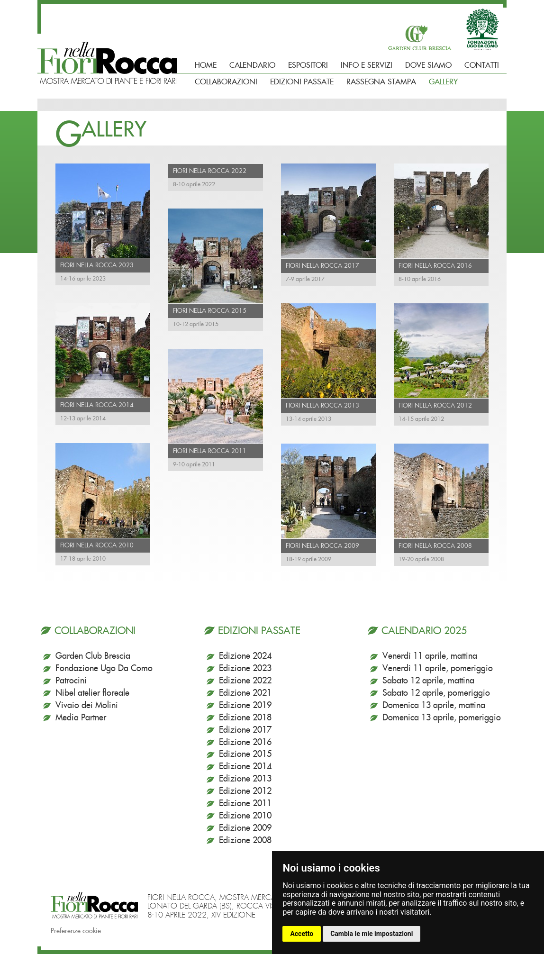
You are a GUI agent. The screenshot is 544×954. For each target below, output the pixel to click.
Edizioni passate (302, 82)
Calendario (252, 65)
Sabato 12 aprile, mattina (428, 681)
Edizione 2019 (245, 705)
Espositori (308, 65)
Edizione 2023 (245, 668)
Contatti (481, 65)
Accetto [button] (301, 933)
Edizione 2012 (245, 791)
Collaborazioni (226, 82)
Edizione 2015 (245, 754)
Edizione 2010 (245, 816)
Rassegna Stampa (381, 82)
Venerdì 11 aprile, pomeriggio (437, 668)
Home (206, 65)
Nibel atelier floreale (92, 693)
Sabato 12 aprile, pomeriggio (436, 693)
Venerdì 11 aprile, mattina (429, 656)
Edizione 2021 (245, 693)
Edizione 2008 (245, 840)
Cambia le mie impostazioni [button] (371, 933)
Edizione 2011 (245, 804)
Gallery (443, 82)
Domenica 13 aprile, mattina (433, 705)
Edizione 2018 (245, 718)
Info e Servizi (366, 65)
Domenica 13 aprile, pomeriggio (441, 718)
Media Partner (80, 718)
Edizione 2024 (245, 656)
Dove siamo (428, 65)
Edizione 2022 (245, 681)
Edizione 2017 (245, 730)
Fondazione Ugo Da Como (104, 668)
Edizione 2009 (245, 828)
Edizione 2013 (245, 779)
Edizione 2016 (245, 742)
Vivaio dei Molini (86, 705)
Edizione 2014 (245, 767)
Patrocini (71, 681)
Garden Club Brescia (92, 656)
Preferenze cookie (76, 931)
